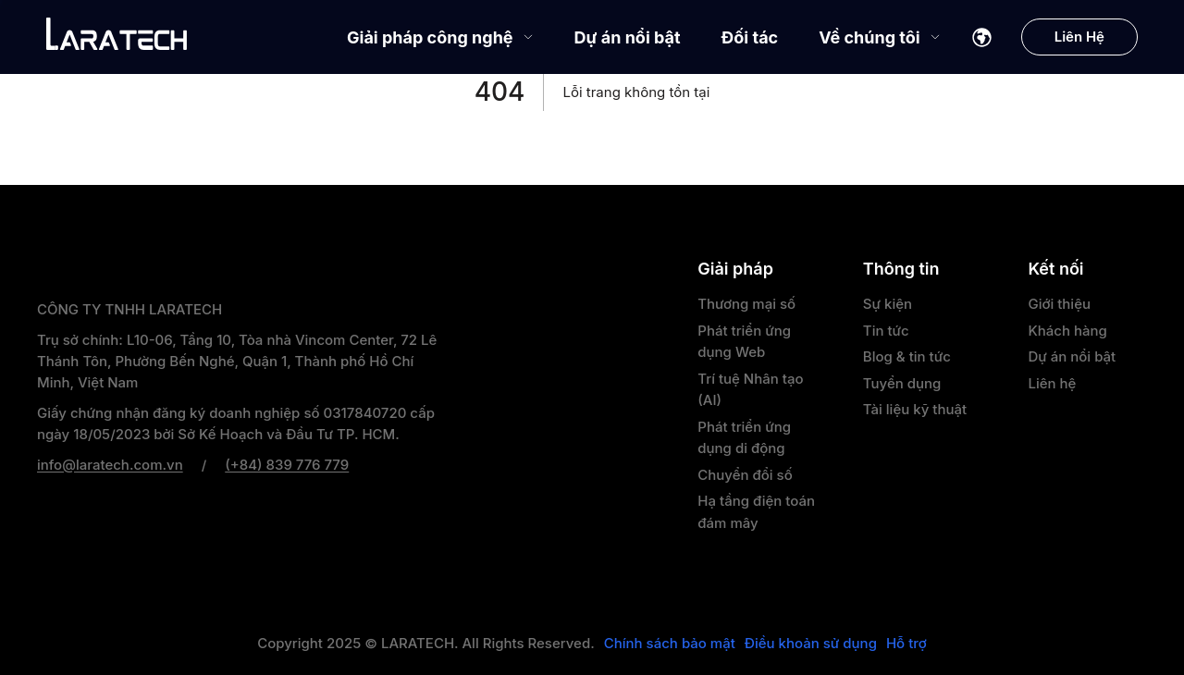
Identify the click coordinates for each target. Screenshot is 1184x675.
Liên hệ (1052, 383)
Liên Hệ (1079, 36)
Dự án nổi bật (627, 37)
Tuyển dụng (902, 383)
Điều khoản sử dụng (811, 643)
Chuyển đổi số (744, 475)
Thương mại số (746, 304)
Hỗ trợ (906, 643)
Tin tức (886, 330)
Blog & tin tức (907, 356)
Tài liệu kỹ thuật (915, 409)
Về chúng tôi (880, 37)
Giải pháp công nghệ (440, 37)
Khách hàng (1067, 330)
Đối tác (750, 37)
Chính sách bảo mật (669, 643)
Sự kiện (887, 304)
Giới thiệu (1059, 304)
